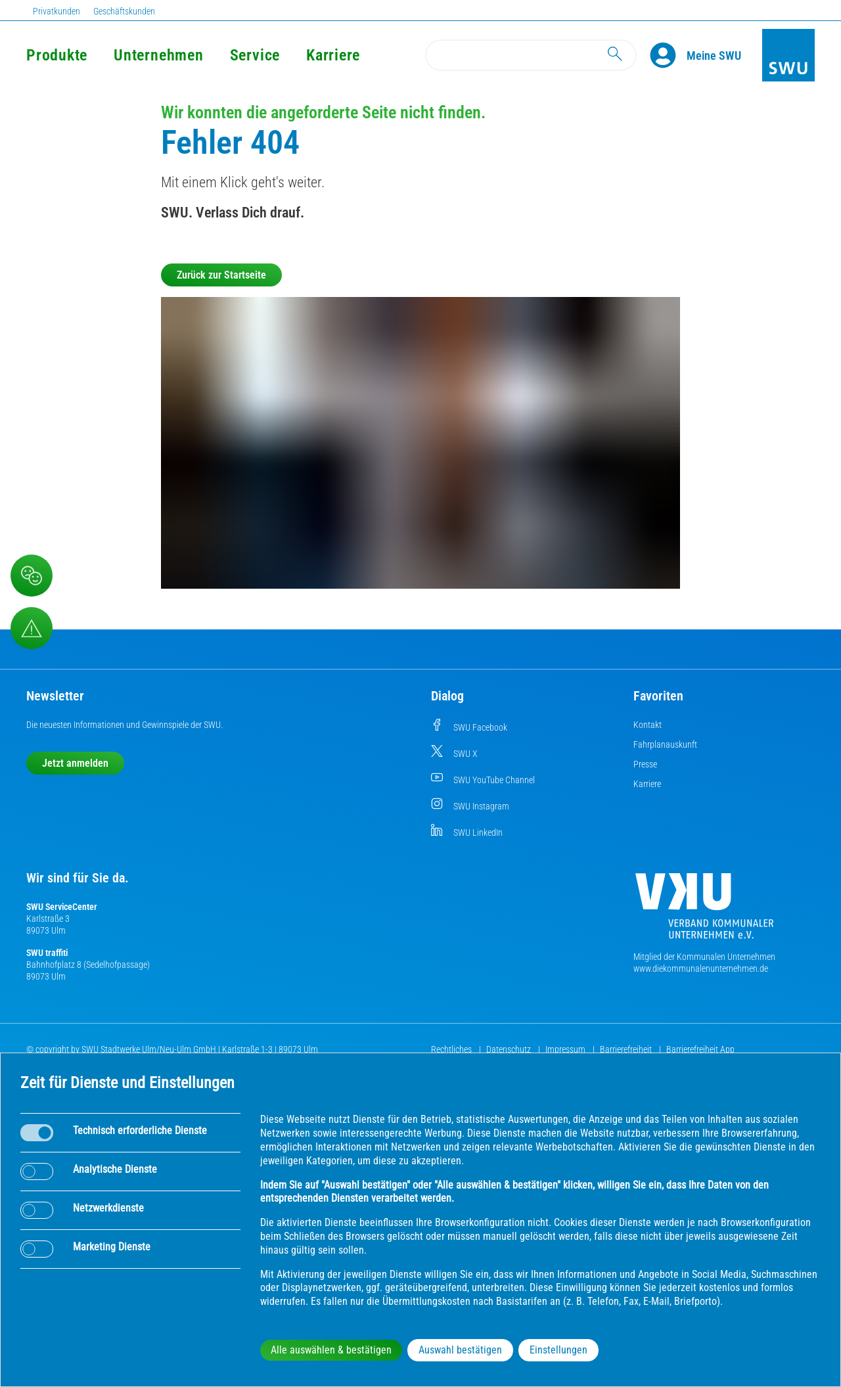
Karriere (333, 55)
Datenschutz (509, 1049)
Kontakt (647, 724)
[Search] (531, 55)
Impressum (566, 1049)
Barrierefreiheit (627, 1049)
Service (255, 55)
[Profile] (668, 55)
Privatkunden (56, 11)
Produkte (56, 55)
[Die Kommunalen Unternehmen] (704, 911)
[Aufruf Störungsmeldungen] (32, 628)
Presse (645, 764)
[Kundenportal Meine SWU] (714, 55)
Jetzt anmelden (75, 763)
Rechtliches (452, 1049)
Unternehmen (158, 55)
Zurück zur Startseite (221, 275)
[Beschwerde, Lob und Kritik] (32, 576)
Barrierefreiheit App (700, 1049)
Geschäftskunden (124, 11)
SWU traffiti (47, 952)
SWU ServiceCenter (61, 906)
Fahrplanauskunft (665, 744)
